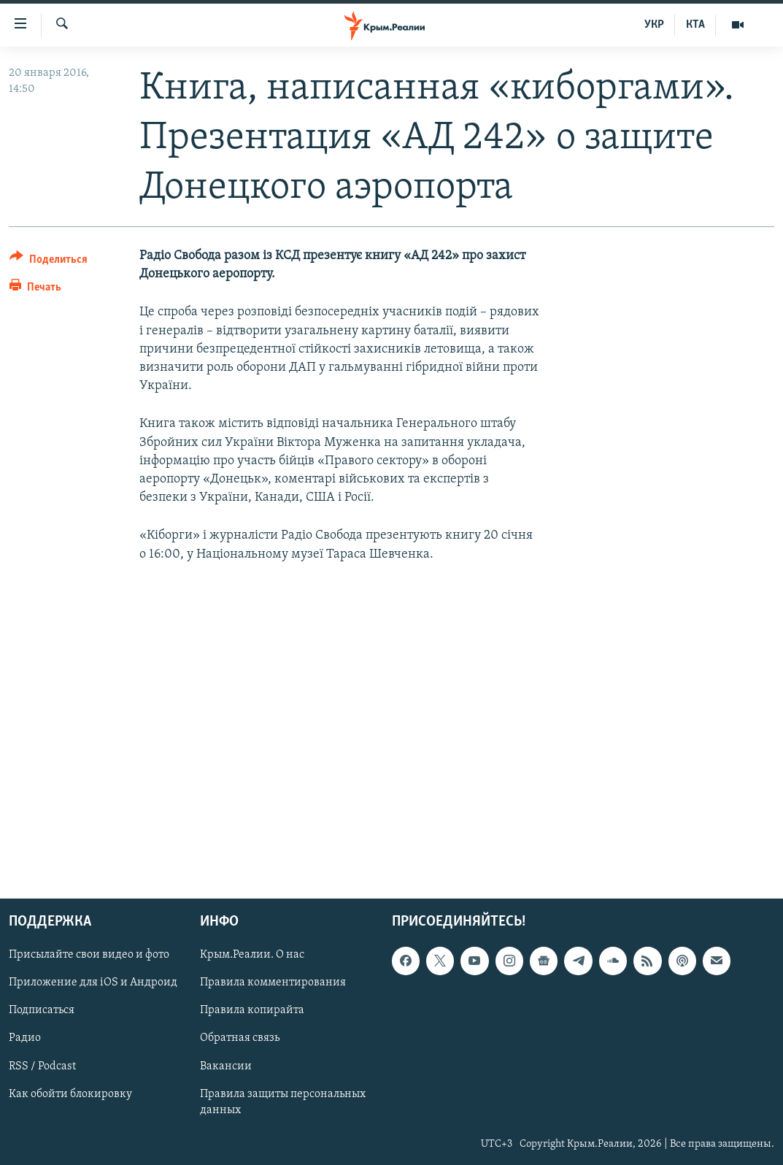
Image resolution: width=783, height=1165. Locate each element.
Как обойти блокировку (70, 1093)
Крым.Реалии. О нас (252, 955)
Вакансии (226, 1066)
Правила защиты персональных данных (283, 1101)
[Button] (48, 262)
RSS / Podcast (42, 1066)
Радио (25, 1038)
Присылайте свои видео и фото (89, 955)
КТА (695, 25)
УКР (654, 25)
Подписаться (41, 1010)
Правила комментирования (273, 982)
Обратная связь (239, 1038)
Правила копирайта (252, 1010)
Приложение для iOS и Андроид (93, 982)
